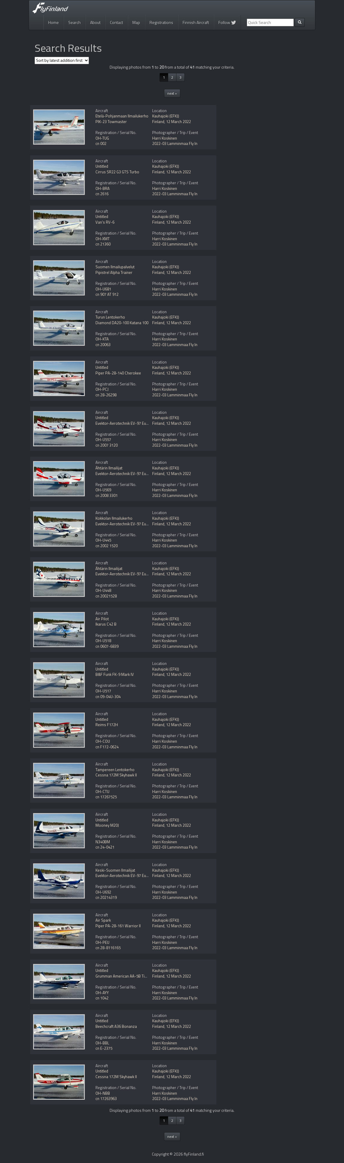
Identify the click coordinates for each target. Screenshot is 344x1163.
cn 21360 (103, 244)
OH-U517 (103, 691)
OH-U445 (103, 540)
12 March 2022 (178, 122)
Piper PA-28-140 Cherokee (118, 373)
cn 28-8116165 (108, 948)
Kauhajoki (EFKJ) (165, 116)
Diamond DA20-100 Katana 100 (121, 323)
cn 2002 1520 (106, 546)
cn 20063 (103, 345)
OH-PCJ (101, 389)
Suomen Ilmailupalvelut (114, 267)
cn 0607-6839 (107, 646)
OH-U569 (103, 490)
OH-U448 (103, 590)
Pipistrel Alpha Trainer (113, 272)
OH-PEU (102, 942)
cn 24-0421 (104, 847)
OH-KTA (102, 339)
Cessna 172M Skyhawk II (116, 775)
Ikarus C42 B (105, 624)
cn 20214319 (106, 897)
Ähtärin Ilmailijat (108, 468)
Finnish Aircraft (196, 22)
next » (172, 93)
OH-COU (102, 741)
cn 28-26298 (105, 395)
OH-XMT (102, 239)
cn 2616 (101, 194)
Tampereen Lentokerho (114, 770)
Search (74, 22)
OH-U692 (103, 892)
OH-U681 (103, 289)
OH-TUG (102, 138)
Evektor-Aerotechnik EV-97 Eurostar (126, 423)
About (95, 22)
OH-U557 (103, 439)
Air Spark (103, 920)
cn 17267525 (106, 797)
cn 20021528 (106, 596)
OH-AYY (102, 993)
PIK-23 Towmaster (111, 122)
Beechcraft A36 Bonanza (116, 1026)
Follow (227, 22)
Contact (116, 22)
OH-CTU (102, 791)
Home (53, 22)
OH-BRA (102, 188)
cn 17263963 (106, 1098)
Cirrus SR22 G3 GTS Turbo (117, 172)
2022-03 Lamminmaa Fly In (174, 143)
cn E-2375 (103, 1048)
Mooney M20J (107, 825)
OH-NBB (102, 1093)
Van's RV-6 (104, 222)
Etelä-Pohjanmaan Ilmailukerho (121, 116)
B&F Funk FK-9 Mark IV (114, 674)
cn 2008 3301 (106, 495)
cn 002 (100, 143)
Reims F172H (106, 725)
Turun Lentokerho (110, 317)
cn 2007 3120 (106, 445)
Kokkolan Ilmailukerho (113, 518)
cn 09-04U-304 (108, 697)
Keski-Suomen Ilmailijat (115, 870)
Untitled (101, 166)
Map (136, 22)
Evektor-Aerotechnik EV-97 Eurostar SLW (130, 875)
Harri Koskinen (164, 138)
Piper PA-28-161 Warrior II (118, 926)
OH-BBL (102, 1043)
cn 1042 (101, 998)
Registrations (161, 22)
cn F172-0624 (107, 747)
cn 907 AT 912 (107, 294)
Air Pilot (102, 619)
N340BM (102, 842)
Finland (158, 122)
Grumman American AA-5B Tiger (122, 976)
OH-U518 (103, 641)
